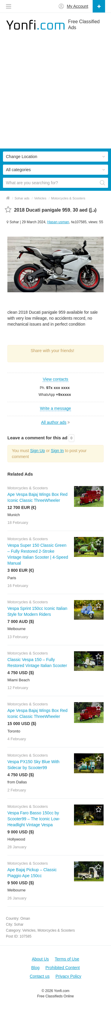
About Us (40, 959)
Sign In (57, 450)
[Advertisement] (55, 93)
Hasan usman (58, 222)
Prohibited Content (63, 967)
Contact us (39, 976)
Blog (35, 967)
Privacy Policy (68, 976)
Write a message (55, 408)
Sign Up (37, 450)
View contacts (55, 379)
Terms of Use (67, 959)
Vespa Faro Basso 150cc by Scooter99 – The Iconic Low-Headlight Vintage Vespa (33, 818)
